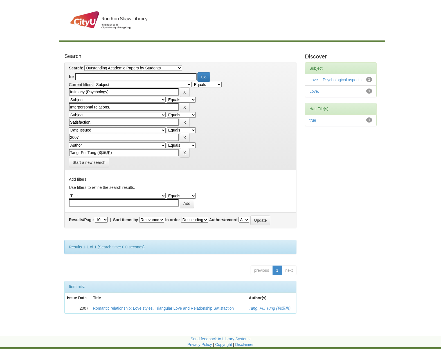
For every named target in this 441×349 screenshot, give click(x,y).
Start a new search (89, 162)
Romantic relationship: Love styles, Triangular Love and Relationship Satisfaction (163, 308)
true (312, 120)
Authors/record (223, 219)
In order (172, 219)
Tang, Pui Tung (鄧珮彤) (270, 308)
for (71, 76)
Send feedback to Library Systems (220, 339)
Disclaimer (244, 344)
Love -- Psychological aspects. (336, 80)
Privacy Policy (199, 344)
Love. (314, 91)
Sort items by (125, 219)
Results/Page (81, 219)
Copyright (224, 344)
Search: (76, 68)
